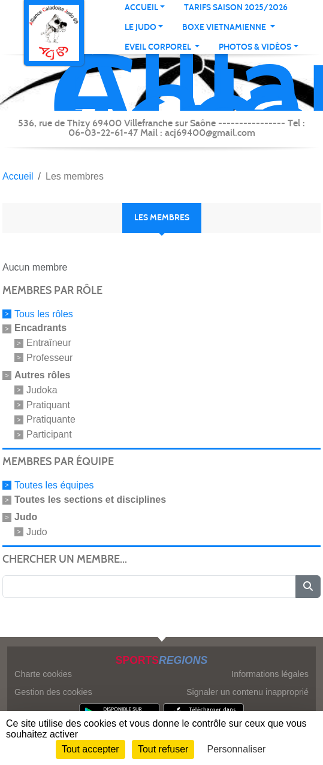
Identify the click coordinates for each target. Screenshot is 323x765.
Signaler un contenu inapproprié (247, 692)
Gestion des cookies (53, 692)
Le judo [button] (140, 27)
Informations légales (270, 674)
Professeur (49, 358)
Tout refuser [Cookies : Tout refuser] (163, 749)
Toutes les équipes (54, 485)
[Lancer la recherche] (308, 586)
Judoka (42, 390)
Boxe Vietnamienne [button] (225, 27)
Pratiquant (48, 404)
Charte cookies (43, 674)
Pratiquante (51, 419)
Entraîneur (48, 343)
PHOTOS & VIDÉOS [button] (255, 47)
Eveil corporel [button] (159, 47)
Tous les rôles (43, 313)
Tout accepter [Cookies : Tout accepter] (90, 749)
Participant (49, 434)
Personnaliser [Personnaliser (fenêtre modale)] (236, 749)
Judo (36, 532)
